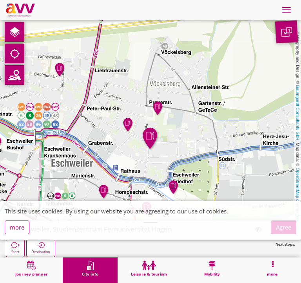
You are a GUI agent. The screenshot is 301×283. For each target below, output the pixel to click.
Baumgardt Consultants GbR (298, 113)
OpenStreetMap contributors (298, 194)
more (17, 227)
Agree (283, 227)
